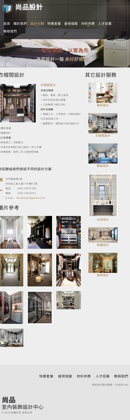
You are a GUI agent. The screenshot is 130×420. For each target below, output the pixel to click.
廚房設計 (103, 275)
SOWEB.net (121, 384)
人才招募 (105, 24)
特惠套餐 (54, 24)
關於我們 (20, 24)
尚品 (23, 403)
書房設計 (103, 105)
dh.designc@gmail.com (31, 198)
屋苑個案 (71, 24)
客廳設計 (103, 245)
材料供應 (88, 24)
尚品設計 (22, 7)
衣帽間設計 (48, 85)
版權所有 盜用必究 (21, 412)
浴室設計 (103, 219)
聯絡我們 (10, 31)
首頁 (6, 24)
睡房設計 (103, 166)
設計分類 (37, 24)
